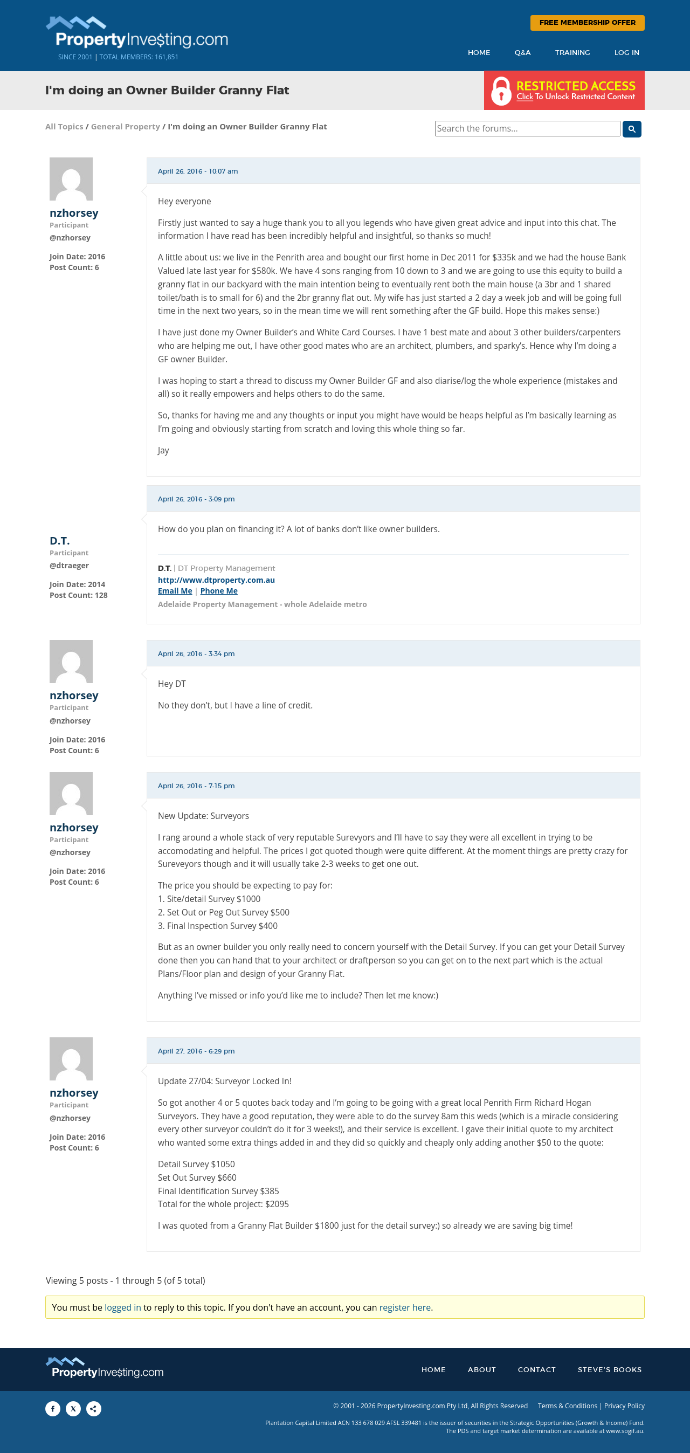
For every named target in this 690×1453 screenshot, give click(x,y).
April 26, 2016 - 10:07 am (198, 171)
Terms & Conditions (567, 1405)
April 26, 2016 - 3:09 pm (196, 499)
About (482, 1370)
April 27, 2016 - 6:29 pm (196, 1051)
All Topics (64, 126)
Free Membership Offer (588, 22)
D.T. (60, 541)
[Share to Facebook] (52, 1408)
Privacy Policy (624, 1405)
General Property (126, 126)
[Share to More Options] (93, 1408)
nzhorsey (74, 213)
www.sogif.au (625, 1431)
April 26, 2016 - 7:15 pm (196, 786)
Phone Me (219, 591)
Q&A (523, 53)
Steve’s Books (610, 1370)
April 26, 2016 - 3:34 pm (196, 654)
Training (572, 53)
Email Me (175, 591)
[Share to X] (73, 1408)
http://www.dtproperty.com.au (216, 580)
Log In (627, 53)
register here (405, 1307)
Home (479, 53)
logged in (123, 1307)
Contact (537, 1370)
